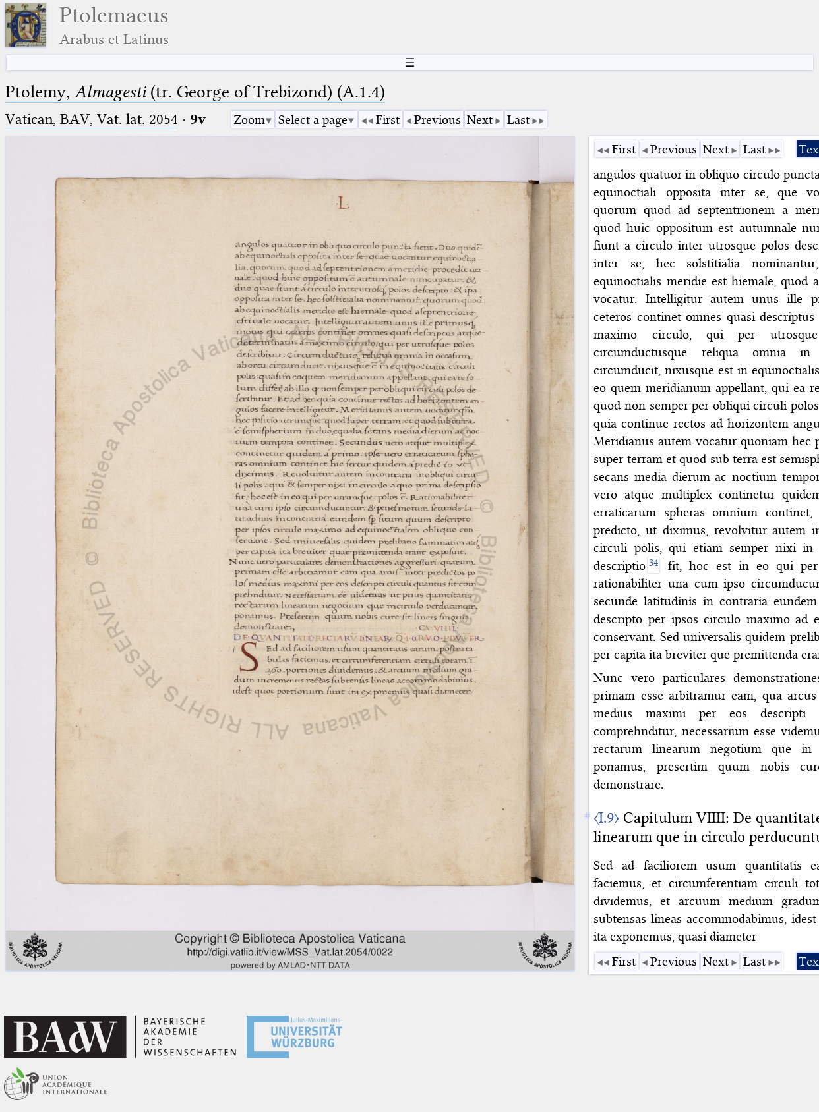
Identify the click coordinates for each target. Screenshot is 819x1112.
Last (518, 119)
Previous (437, 119)
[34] (653, 565)
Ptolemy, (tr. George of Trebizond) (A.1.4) (195, 92)
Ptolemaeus (114, 25)
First (388, 119)
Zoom (249, 119)
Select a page (313, 119)
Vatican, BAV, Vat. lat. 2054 (91, 119)
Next (480, 119)
